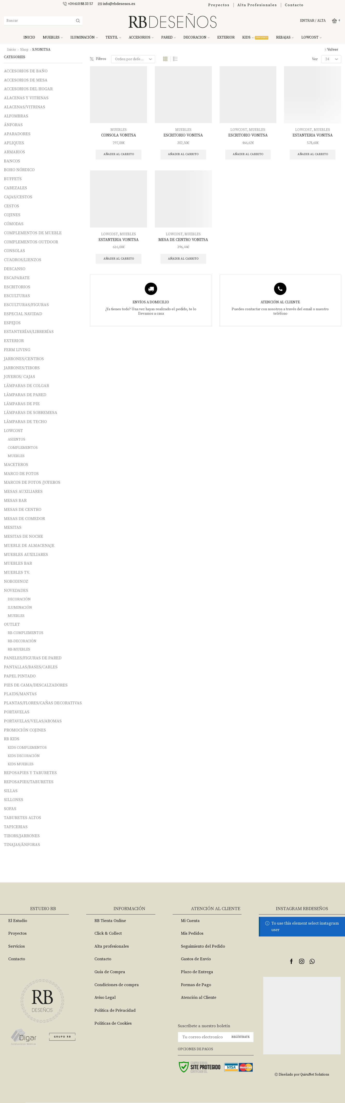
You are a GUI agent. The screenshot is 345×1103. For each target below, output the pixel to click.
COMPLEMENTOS (23, 447)
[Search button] (78, 20)
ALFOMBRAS (16, 116)
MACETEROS (16, 464)
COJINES (12, 214)
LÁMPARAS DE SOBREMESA (30, 412)
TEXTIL (113, 37)
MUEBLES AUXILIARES (26, 554)
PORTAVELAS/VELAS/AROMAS (33, 721)
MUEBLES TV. (17, 572)
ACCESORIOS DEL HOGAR (28, 89)
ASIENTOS (16, 439)
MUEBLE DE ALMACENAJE (29, 545)
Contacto (294, 5)
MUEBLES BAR (18, 563)
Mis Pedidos (192, 933)
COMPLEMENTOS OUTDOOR (31, 242)
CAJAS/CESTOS (18, 197)
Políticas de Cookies (113, 1023)
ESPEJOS (12, 323)
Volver (332, 49)
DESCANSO (14, 268)
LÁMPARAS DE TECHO (25, 421)
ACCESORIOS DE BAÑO (25, 71)
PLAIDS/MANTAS (20, 694)
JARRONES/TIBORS (22, 368)
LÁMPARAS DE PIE (22, 403)
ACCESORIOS (141, 37)
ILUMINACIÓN (84, 37)
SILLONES (13, 799)
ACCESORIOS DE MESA (25, 80)
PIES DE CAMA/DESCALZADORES (36, 685)
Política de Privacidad (115, 1010)
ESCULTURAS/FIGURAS (26, 304)
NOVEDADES (16, 590)
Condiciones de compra (116, 984)
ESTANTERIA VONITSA (313, 135)
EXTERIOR (226, 37)
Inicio (11, 49)
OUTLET (12, 624)
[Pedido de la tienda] (134, 59)
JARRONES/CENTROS (24, 358)
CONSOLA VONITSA (119, 135)
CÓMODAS (13, 223)
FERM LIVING (17, 349)
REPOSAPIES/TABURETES (28, 781)
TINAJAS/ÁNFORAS (22, 844)
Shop (24, 49)
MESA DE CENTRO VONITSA (183, 240)
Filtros (98, 59)
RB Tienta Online (110, 920)
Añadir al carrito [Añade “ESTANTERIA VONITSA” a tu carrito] (312, 155)
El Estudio (17, 920)
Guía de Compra (109, 971)
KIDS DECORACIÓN (24, 756)
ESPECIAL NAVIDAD (23, 313)
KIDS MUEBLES (21, 764)
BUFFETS (13, 179)
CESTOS (11, 205)
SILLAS (11, 791)
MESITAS (12, 527)
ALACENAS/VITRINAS (24, 107)
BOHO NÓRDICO (19, 169)
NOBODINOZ (16, 581)
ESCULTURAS (17, 295)
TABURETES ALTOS (22, 817)
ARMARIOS (14, 152)
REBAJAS (285, 37)
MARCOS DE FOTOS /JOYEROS (32, 482)
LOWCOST (311, 37)
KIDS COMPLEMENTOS (27, 747)
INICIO (29, 37)
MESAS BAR (15, 500)
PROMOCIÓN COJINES (25, 730)
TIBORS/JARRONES (22, 835)
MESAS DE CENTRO (22, 509)
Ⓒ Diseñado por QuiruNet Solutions (301, 1074)
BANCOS (12, 161)
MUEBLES (53, 37)
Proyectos (219, 5)
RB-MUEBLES (19, 649)
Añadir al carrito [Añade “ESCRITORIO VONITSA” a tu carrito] (183, 155)
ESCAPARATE (17, 278)
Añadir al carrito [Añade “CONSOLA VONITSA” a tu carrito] (118, 155)
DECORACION (196, 37)
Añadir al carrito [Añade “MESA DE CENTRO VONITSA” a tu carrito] (183, 260)
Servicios (16, 946)
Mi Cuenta (190, 920)
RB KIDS (11, 739)
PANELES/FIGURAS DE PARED (32, 658)
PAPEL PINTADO (20, 676)
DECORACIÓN (19, 599)
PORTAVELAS (16, 712)
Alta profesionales (111, 946)
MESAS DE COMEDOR (24, 518)
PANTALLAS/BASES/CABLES (31, 667)
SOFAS (10, 808)
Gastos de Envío (196, 959)
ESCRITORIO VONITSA (183, 135)
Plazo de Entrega (197, 971)
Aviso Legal (105, 997)
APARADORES (17, 134)
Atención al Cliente (198, 997)
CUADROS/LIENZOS (22, 259)
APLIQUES (14, 143)
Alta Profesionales (257, 5)
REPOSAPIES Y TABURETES (30, 772)
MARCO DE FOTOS (21, 473)
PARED (168, 37)
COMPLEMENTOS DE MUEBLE (33, 233)
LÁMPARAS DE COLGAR (26, 385)
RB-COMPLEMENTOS (25, 633)
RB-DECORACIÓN (22, 641)
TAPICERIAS (16, 826)
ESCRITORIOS (17, 287)
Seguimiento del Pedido (203, 946)
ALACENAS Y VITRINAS (26, 98)
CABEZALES (15, 188)
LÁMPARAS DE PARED (25, 394)
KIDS (255, 37)
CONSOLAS (14, 250)
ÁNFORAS (13, 124)
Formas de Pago (196, 984)
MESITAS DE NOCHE (23, 536)
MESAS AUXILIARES (23, 491)
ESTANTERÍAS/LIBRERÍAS (29, 331)
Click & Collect (108, 933)
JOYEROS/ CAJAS (19, 376)
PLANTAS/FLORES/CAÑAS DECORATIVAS (43, 703)
